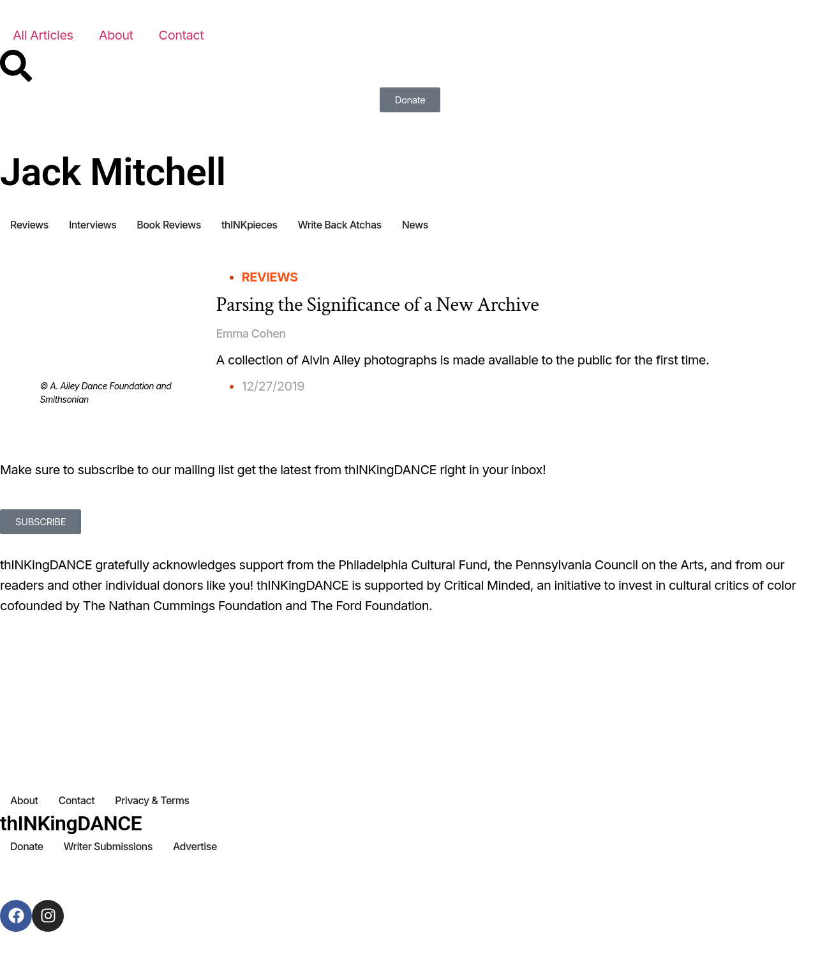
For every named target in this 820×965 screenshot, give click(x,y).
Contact (181, 35)
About (116, 35)
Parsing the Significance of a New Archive (377, 305)
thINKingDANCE (71, 823)
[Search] (16, 66)
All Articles (43, 35)
